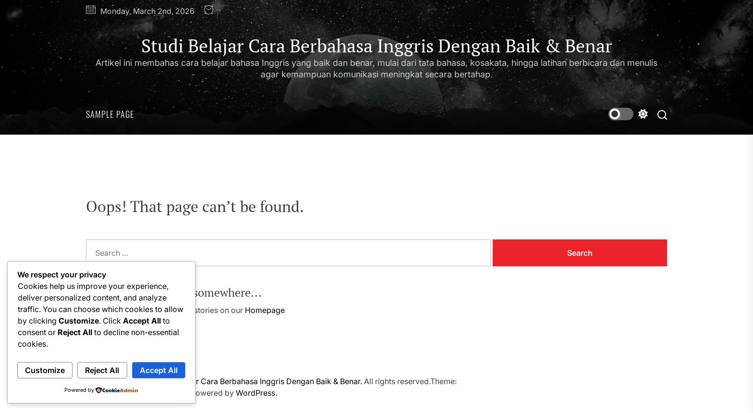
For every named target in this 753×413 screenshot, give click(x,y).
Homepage (265, 310)
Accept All (159, 370)
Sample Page (110, 114)
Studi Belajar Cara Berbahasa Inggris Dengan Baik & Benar (376, 46)
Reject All (102, 370)
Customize (45, 370)
